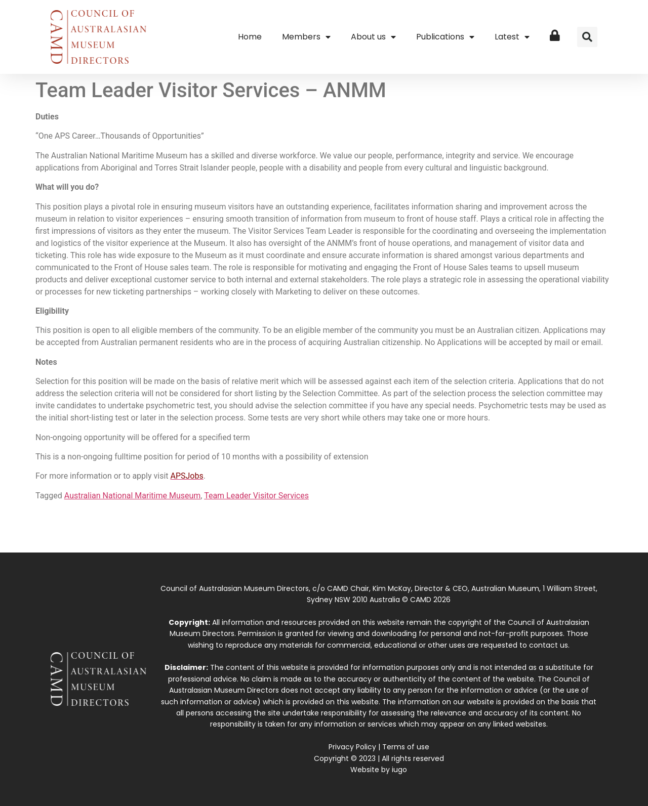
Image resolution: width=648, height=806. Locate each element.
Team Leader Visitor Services (256, 495)
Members (306, 37)
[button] (587, 37)
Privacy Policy (352, 747)
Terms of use (405, 747)
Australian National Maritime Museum (132, 495)
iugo (399, 770)
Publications (445, 37)
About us (373, 37)
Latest (512, 37)
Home (250, 37)
